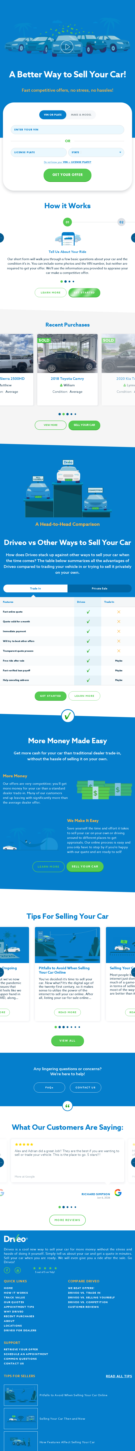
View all (67, 1041)
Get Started (84, 292)
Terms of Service (59, 1401)
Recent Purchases (19, 1238)
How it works (16, 1215)
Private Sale (100, 588)
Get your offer (67, 175)
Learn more (51, 292)
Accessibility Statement (81, 1401)
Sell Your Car (84, 425)
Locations (13, 1248)
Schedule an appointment (26, 1276)
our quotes (14, 1224)
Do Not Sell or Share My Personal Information (68, 1405)
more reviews (67, 1143)
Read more (67, 1012)
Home (8, 1210)
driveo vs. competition (88, 1224)
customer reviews (83, 1229)
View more (50, 425)
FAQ (49, 1087)
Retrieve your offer (21, 1271)
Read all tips (119, 1298)
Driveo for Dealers (20, 1252)
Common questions (20, 1281)
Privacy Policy (41, 1401)
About (9, 1243)
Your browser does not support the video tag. (67, 40)
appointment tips (19, 1229)
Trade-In (35, 588)
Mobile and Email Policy (107, 1401)
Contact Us (86, 1087)
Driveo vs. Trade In (84, 1215)
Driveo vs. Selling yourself (91, 1219)
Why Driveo (14, 1234)
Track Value (14, 1219)
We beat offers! (81, 1210)
